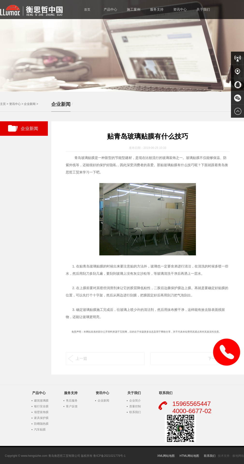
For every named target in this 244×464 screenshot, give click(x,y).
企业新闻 (30, 104)
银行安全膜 (41, 406)
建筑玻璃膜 (41, 400)
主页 (3, 104)
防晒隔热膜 (41, 423)
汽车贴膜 (40, 429)
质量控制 (135, 406)
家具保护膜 (41, 418)
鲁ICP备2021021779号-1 (109, 455)
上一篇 (81, 358)
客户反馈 (72, 406)
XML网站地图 (166, 455)
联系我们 (135, 412)
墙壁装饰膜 (41, 412)
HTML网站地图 (189, 455)
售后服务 (72, 400)
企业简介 (135, 400)
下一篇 (214, 358)
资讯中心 (15, 104)
